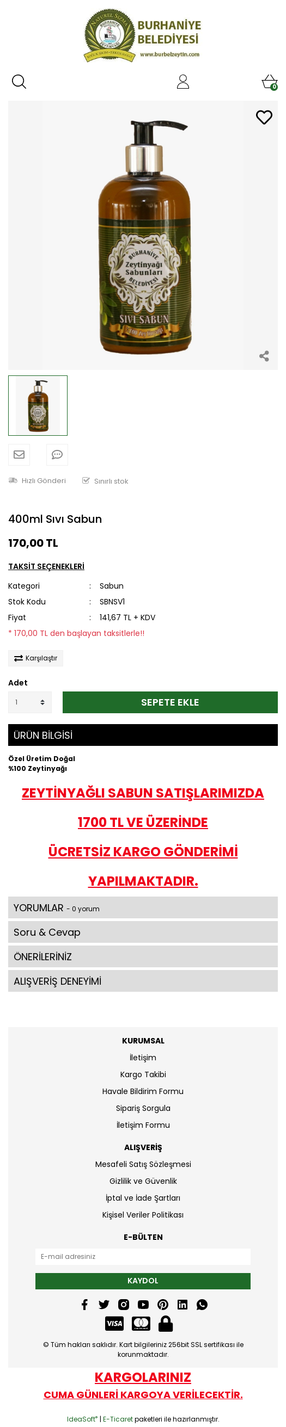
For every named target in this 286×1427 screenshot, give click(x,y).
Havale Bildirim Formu (143, 1091)
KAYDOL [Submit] (143, 1280)
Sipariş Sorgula (143, 1108)
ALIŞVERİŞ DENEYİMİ (57, 981)
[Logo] (143, 35)
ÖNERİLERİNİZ (43, 956)
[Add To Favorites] (264, 118)
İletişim (143, 1057)
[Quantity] (30, 702)
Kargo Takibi (143, 1074)
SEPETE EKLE (170, 702)
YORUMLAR (57, 908)
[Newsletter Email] (143, 1257)
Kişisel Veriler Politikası (143, 1214)
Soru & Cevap (47, 932)
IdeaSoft (82, 1419)
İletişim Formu (143, 1125)
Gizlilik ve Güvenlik (143, 1181)
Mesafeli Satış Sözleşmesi (143, 1164)
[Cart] (269, 81)
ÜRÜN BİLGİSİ (43, 735)
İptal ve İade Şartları (143, 1198)
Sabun (112, 585)
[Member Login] (183, 82)
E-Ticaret (118, 1419)
